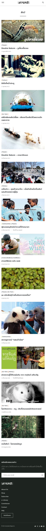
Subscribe (5, 496)
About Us (4, 489)
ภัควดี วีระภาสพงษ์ (17, 230)
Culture (4, 80)
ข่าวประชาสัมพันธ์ (6, 258)
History (4, 186)
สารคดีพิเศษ (16, 258)
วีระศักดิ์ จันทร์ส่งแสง (18, 378)
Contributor (5, 504)
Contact (4, 507)
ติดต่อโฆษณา (7, 515)
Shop (3, 493)
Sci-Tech (4, 114)
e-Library (4, 500)
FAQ (2, 511)
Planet (4, 45)
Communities (6, 224)
